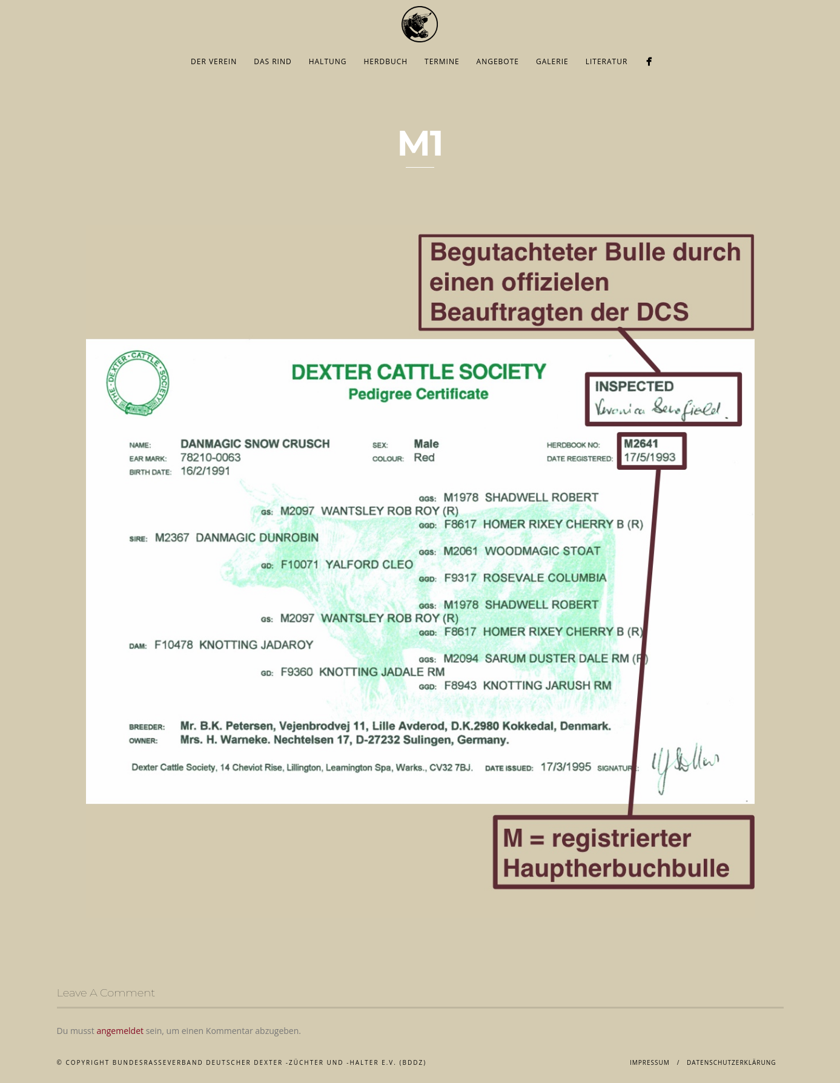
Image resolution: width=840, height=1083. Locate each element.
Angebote (498, 61)
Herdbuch (386, 61)
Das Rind (273, 61)
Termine (442, 61)
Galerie (552, 61)
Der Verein (214, 61)
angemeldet (120, 1030)
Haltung (328, 61)
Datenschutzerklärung (731, 1062)
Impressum (650, 1062)
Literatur (607, 61)
